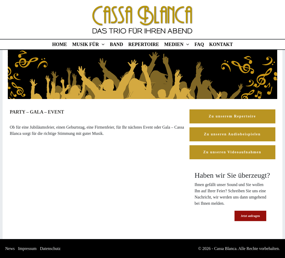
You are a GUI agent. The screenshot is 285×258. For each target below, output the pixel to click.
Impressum (27, 248)
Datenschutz (50, 248)
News (10, 248)
